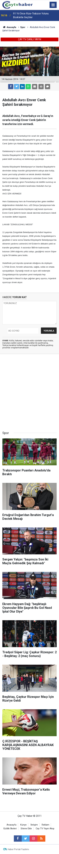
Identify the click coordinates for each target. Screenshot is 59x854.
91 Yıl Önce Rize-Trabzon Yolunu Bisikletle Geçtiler (31, 15)
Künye (23, 824)
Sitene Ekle (26, 828)
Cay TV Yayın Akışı (45, 828)
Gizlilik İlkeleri (10, 828)
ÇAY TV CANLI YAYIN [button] (29, 39)
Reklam (45, 824)
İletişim (34, 824)
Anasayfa (11, 824)
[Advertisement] (29, 393)
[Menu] (53, 5)
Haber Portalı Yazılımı (18, 849)
